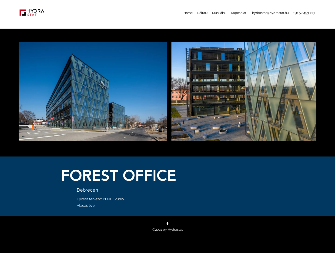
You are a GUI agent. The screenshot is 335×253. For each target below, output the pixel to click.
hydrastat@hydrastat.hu (270, 13)
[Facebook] (167, 223)
